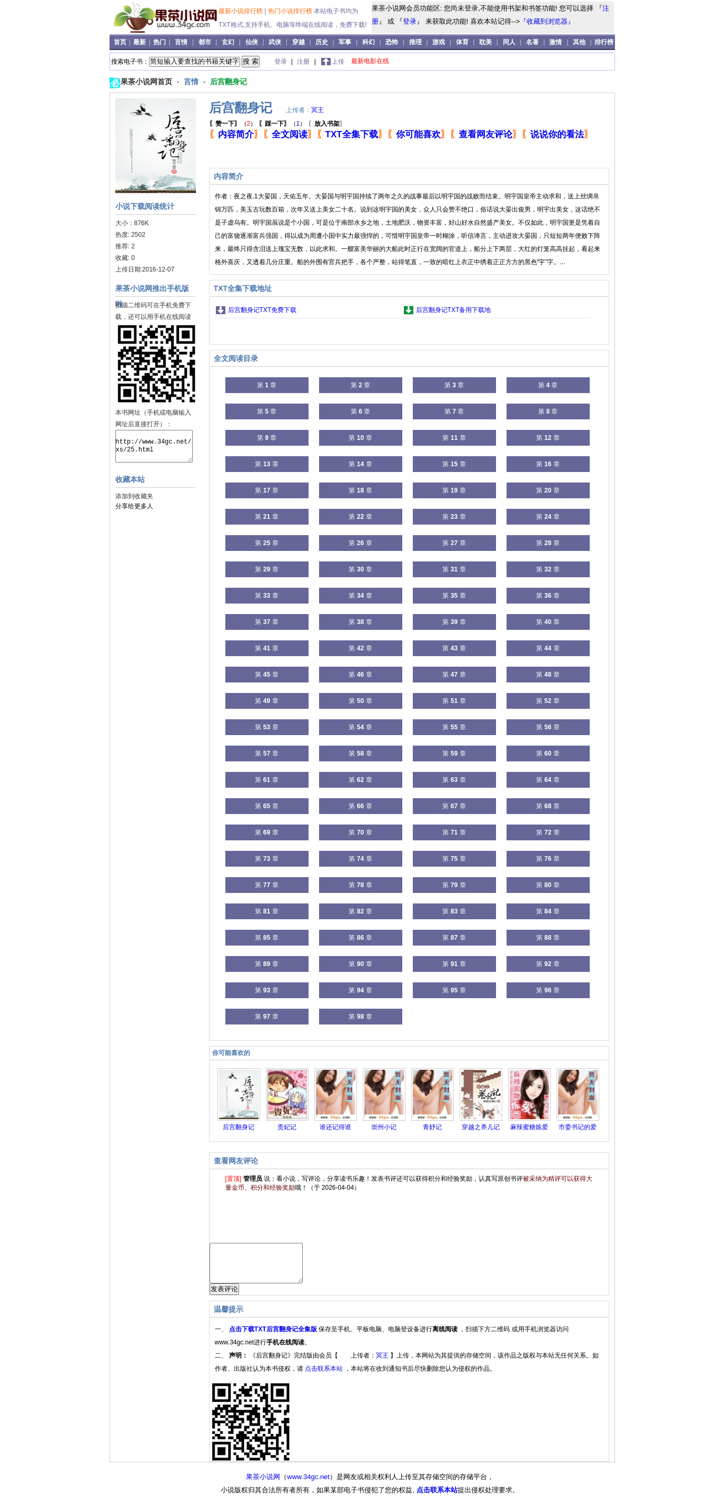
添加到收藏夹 (134, 496)
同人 (509, 42)
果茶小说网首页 (147, 81)
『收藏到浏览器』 (547, 21)
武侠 (275, 42)
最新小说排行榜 (241, 11)
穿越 (298, 42)
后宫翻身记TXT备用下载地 (453, 310)
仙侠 (251, 42)
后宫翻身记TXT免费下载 (262, 310)
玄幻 (228, 42)
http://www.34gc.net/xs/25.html (154, 446)
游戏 (438, 42)
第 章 (266, 385)
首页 (121, 42)
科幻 (368, 42)
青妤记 (432, 1127)
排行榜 (603, 42)
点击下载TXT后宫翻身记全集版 (274, 1337)
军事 (345, 42)
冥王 (317, 110)
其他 (579, 42)
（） (233, 123)
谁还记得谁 (335, 1127)
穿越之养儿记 (481, 1127)
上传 (338, 61)
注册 (304, 61)
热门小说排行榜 (291, 11)
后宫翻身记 (228, 81)
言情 (181, 42)
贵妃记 (286, 1127)
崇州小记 (383, 1127)
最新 (140, 42)
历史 (321, 42)
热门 (160, 42)
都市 (205, 42)
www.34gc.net (308, 1485)
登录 (409, 21)
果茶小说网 (263, 1485)
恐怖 (391, 42)
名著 (532, 42)
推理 (415, 42)
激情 (555, 42)
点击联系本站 (324, 1376)
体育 (462, 42)
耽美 (485, 42)
